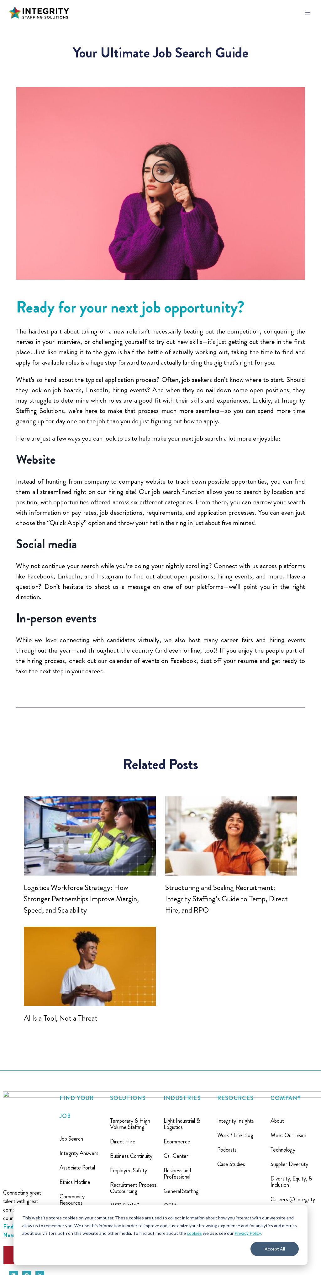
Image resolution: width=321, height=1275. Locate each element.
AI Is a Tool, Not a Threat (60, 1018)
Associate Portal (77, 1168)
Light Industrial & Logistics (182, 1124)
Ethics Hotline (75, 1182)
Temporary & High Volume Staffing (130, 1124)
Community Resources (72, 1199)
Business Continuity (131, 1156)
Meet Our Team (288, 1135)
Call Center (176, 1156)
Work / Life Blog (235, 1135)
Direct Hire (122, 1141)
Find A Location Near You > (21, 1165)
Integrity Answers (79, 1153)
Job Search (71, 1139)
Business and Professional (177, 1173)
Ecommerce (177, 1141)
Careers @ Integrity (293, 1199)
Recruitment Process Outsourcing (133, 1188)
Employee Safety (128, 1170)
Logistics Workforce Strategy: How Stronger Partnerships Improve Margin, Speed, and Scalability (81, 898)
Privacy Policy (247, 1233)
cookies (194, 1233)
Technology (283, 1150)
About (277, 1121)
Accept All (275, 1248)
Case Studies (231, 1164)
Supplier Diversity (289, 1164)
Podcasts (227, 1150)
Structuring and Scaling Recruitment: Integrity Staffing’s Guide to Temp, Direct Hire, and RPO (226, 898)
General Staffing (181, 1191)
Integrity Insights (235, 1121)
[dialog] (160, 1235)
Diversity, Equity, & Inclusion (291, 1182)
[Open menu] (307, 12)
